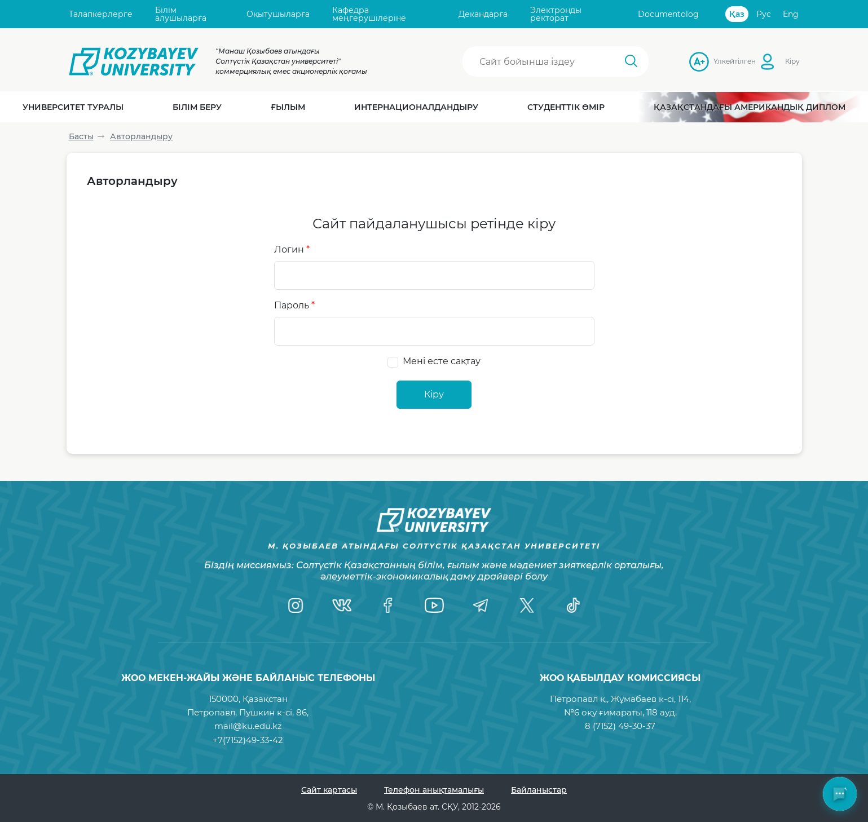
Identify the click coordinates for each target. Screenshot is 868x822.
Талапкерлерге (101, 14)
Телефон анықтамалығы (434, 790)
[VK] (341, 605)
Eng (791, 14)
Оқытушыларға (278, 14)
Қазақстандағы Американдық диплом (749, 107)
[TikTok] (573, 605)
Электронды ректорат (555, 14)
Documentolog (668, 14)
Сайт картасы (329, 790)
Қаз (736, 14)
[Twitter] (526, 605)
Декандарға (483, 14)
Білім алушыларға (180, 14)
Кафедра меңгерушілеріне (369, 14)
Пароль (294, 305)
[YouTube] (434, 605)
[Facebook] (388, 605)
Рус (763, 14)
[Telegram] (480, 605)
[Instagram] (295, 605)
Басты (81, 136)
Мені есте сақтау (442, 361)
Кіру (792, 61)
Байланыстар (539, 790)
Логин (292, 249)
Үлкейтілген (716, 61)
